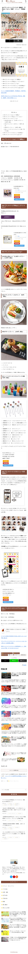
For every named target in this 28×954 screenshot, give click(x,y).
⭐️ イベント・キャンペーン (6, 653)
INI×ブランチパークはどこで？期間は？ (12, 114)
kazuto (14, 865)
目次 (12, 112)
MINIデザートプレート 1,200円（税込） (13, 127)
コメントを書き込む (14, 770)
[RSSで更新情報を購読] (17, 877)
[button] (18, 40)
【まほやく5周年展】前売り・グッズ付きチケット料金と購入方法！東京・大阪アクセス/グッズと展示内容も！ (14, 810)
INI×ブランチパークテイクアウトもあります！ (13, 134)
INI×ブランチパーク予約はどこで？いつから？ (13, 116)
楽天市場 (17, 197)
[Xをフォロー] (11, 877)
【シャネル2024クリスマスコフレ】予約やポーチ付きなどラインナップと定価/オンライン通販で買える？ (13, 834)
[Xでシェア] (9, 40)
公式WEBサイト (8, 217)
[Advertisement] (14, 105)
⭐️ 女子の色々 (16, 653)
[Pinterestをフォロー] (14, 877)
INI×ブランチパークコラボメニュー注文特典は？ (13, 132)
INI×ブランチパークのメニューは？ (11, 118)
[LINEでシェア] (14, 660)
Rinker (18, 189)
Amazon (17, 195)
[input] (14, 789)
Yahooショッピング (19, 199)
